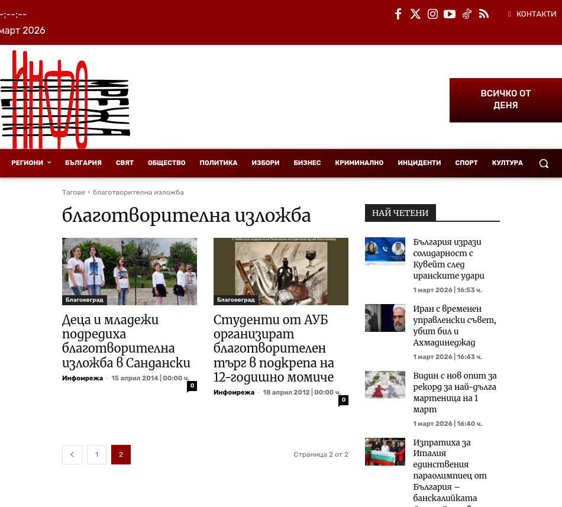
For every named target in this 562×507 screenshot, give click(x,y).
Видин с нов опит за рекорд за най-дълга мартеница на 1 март (453, 364)
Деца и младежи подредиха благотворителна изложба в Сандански (116, 339)
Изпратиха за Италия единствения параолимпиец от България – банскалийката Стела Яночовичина (454, 431)
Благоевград (85, 299)
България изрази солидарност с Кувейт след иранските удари (454, 251)
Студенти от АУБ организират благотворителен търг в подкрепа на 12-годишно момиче (280, 345)
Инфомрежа (82, 373)
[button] (544, 163)
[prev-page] (72, 448)
